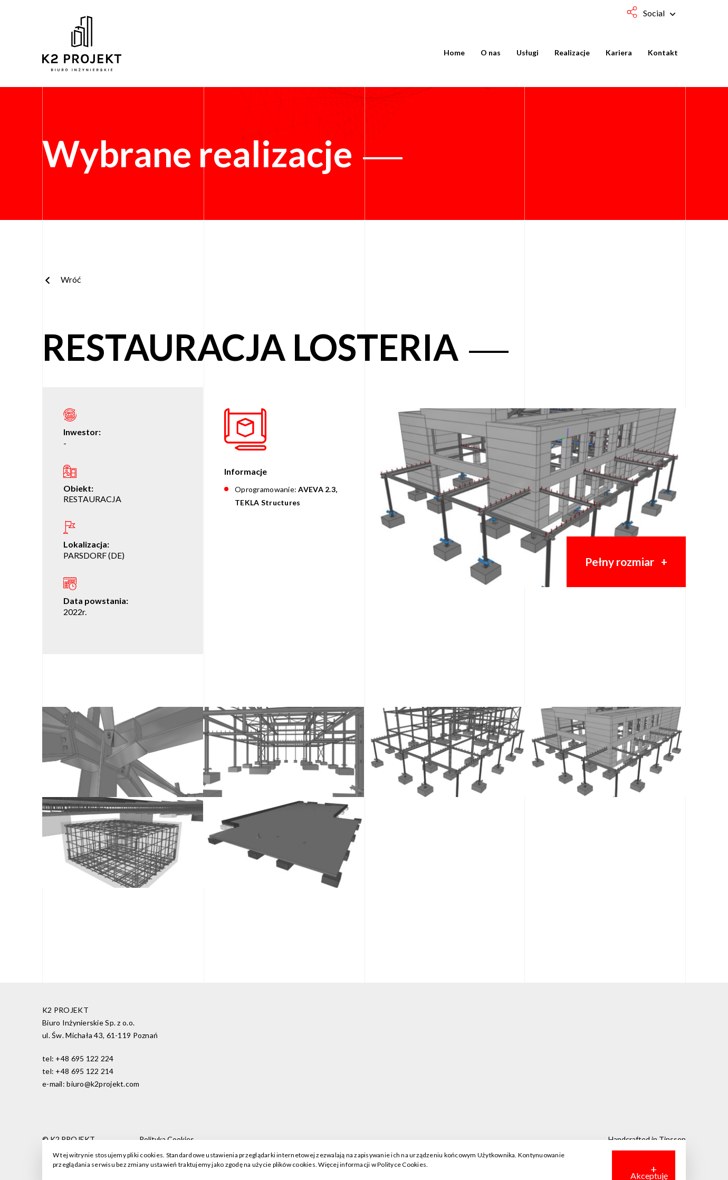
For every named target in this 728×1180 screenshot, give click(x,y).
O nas (491, 52)
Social (659, 13)
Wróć (61, 279)
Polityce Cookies (401, 1164)
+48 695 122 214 (84, 1071)
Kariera (619, 52)
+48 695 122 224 (84, 1058)
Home (454, 52)
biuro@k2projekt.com (102, 1083)
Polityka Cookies (166, 1139)
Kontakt (663, 52)
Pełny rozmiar (619, 561)
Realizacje (572, 52)
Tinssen (672, 1139)
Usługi (527, 52)
